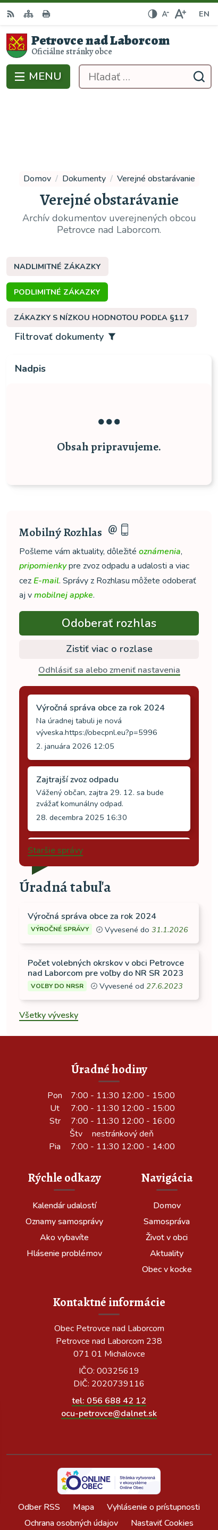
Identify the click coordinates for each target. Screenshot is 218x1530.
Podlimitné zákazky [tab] (57, 226)
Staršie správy (55, 785)
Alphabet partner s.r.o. (158, 1472)
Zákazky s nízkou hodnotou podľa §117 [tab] (101, 252)
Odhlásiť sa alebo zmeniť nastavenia (109, 605)
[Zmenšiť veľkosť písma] (165, 14)
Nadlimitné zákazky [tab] (57, 201)
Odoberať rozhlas (109, 557)
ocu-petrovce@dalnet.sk (109, 1347)
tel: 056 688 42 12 (109, 1335)
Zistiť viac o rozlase (109, 583)
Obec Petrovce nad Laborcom (139, 1486)
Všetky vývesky (48, 950)
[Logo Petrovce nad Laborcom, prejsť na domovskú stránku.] (109, 46)
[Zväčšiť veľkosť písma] (180, 14)
